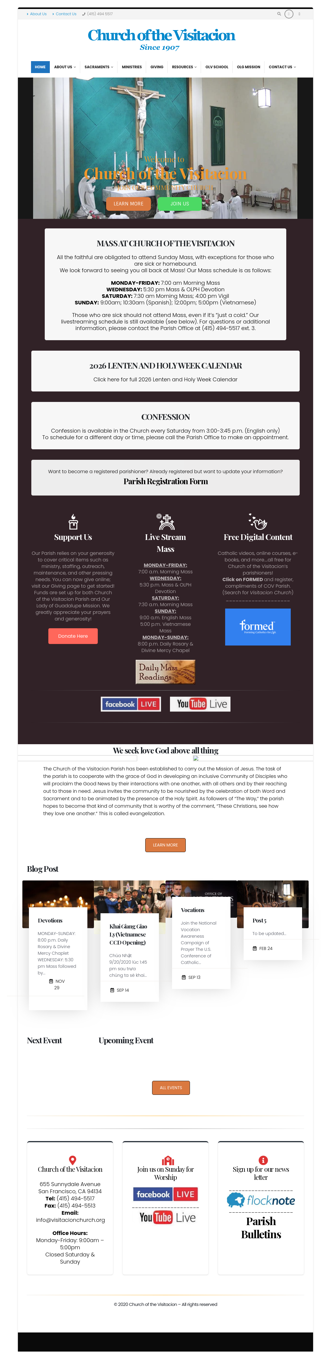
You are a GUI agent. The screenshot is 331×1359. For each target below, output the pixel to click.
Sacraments (97, 66)
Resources (182, 66)
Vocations (192, 910)
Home (40, 66)
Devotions (50, 920)
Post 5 (259, 920)
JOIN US (180, 210)
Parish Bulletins (261, 1227)
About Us (37, 13)
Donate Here (73, 636)
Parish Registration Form (165, 481)
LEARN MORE (128, 210)
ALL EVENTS (171, 1088)
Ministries (132, 66)
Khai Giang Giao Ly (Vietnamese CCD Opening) (128, 934)
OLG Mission (248, 66)
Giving (157, 66)
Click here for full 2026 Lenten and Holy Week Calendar (165, 379)
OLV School (216, 66)
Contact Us (64, 13)
